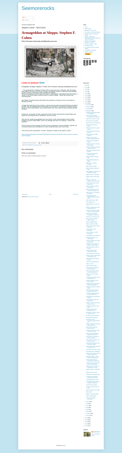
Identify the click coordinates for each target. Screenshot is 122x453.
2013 (86, 421)
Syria (37, 144)
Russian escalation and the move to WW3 (92, 281)
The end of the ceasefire (91, 384)
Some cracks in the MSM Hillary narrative (91, 219)
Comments (26, 20)
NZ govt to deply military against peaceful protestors (92, 138)
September (89, 110)
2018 (86, 99)
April (87, 409)
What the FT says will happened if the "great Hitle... (93, 180)
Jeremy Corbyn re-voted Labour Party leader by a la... (93, 256)
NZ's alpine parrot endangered (93, 351)
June (87, 405)
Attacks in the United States (92, 394)
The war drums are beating (92, 120)
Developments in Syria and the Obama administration (93, 284)
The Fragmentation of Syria (92, 379)
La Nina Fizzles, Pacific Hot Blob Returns (92, 300)
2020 (86, 95)
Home (50, 194)
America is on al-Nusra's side (92, 216)
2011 (86, 425)
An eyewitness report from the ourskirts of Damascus (92, 382)
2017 (86, 101)
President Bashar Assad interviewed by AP (91, 310)
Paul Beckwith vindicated (91, 317)
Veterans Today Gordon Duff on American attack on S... (93, 354)
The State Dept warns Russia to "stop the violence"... (93, 147)
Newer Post (24, 194)
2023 (86, 89)
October (88, 108)
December (88, 104)
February (88, 413)
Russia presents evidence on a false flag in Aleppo (93, 343)
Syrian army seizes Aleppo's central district (92, 187)
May (87, 407)
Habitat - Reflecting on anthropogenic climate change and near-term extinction (92, 38)
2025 (86, 85)
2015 (86, 417)
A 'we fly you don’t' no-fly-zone (93, 253)
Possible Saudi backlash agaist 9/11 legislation (93, 113)
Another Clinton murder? (91, 265)
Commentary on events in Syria (93, 349)
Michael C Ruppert (89, 52)
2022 (86, 91)
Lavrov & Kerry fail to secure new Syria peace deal (92, 271)
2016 (86, 103)
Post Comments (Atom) (33, 196)
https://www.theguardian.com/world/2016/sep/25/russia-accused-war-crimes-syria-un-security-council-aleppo (50, 135)
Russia (27, 144)
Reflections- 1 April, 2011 (90, 30)
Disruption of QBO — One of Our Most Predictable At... (92, 357)
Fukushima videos (89, 45)
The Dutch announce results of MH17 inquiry (93, 144)
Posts (24, 17)
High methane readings (91, 166)
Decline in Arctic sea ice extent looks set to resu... (93, 303)
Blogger (63, 445)
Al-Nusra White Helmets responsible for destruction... (93, 360)
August (88, 401)
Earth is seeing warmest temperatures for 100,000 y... (93, 116)
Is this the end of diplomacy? (92, 261)
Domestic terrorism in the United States (91, 238)
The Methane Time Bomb (90, 50)
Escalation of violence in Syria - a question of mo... (93, 313)
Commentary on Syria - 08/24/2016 (91, 230)
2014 (86, 419)
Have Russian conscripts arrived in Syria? (91, 328)
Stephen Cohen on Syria (91, 372)
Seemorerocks (38, 8)
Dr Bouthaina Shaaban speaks (93, 374)
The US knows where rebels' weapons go (92, 183)
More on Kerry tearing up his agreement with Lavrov (92, 334)
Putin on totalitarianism (91, 396)
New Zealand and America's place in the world (92, 268)
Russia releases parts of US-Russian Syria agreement (92, 190)
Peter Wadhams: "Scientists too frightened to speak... (93, 172)
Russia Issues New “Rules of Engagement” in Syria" (92, 367)
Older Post (75, 194)
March (87, 411)
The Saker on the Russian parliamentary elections (92, 377)
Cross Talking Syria (90, 202)
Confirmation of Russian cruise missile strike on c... (93, 278)
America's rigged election (91, 222)
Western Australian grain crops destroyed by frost (93, 208)
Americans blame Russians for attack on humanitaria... (93, 363)
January (88, 415)
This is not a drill (89, 263)
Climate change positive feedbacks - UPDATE (90, 41)
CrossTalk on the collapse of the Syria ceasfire (92, 337)
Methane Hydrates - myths (91, 43)
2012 (86, 423)
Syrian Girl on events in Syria (92, 118)
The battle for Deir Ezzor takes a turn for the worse (93, 331)
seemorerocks (96, 431)
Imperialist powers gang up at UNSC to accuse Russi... (92, 244)
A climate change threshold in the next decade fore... (92, 294)
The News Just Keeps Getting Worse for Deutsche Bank (92, 211)
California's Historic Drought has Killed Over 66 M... (92, 290)
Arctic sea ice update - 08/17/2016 (91, 398)
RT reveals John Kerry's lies (92, 315)
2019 (86, 97)
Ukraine (39, 144)
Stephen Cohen (32, 144)
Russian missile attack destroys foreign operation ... (93, 324)
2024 (86, 87)
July (87, 403)
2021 (86, 93)
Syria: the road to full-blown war (93, 122)
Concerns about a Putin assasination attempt (91, 251)
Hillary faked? (89, 392)
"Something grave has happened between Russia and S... (92, 197)
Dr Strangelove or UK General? (93, 235)
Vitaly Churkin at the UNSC (92, 200)
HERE (42, 83)
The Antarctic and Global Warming (92, 32)
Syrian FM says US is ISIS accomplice (92, 233)
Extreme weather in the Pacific (93, 390)
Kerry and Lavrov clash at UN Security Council (92, 340)
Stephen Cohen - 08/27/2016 (92, 174)
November (88, 106)
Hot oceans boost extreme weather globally (92, 154)
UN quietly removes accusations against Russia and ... (93, 321)
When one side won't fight (92, 224)
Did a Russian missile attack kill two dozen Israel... (93, 347)
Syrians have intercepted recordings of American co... (93, 214)
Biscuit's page (88, 28)
